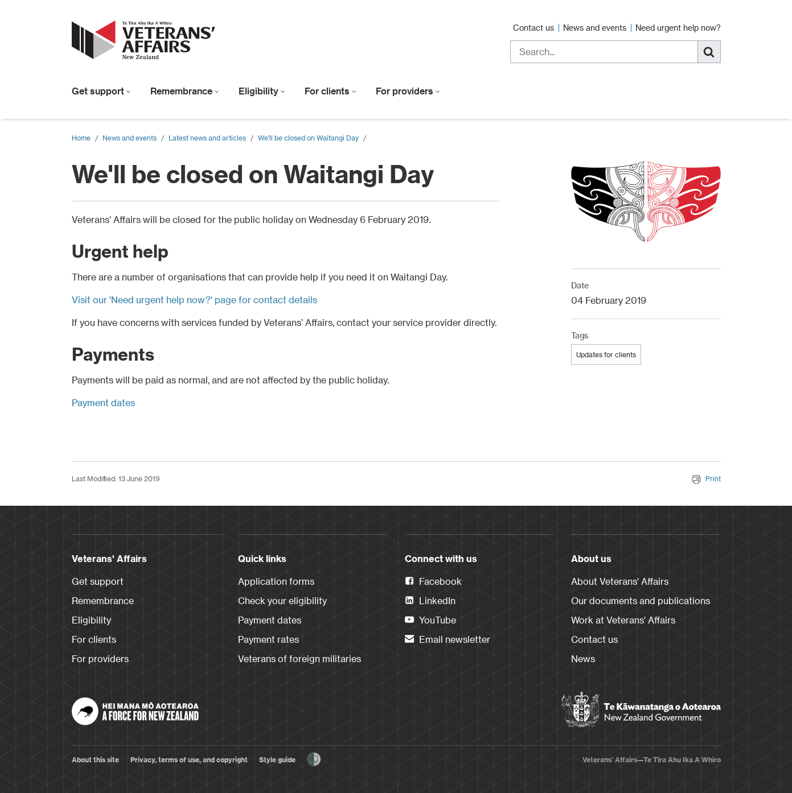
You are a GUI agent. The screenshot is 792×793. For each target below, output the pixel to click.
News (583, 658)
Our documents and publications (640, 600)
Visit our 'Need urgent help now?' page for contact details (194, 299)
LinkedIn (430, 601)
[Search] (709, 51)
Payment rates (268, 639)
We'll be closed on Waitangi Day (308, 138)
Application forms (276, 581)
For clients (330, 90)
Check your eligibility (282, 600)
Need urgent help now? (678, 27)
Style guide (277, 759)
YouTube (430, 620)
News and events (596, 27)
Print (706, 478)
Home (81, 138)
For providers (408, 90)
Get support (101, 90)
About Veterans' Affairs (619, 581)
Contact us (534, 27)
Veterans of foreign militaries (299, 658)
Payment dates (103, 402)
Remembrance (184, 90)
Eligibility (262, 90)
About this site (95, 759)
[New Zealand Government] (641, 710)
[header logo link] (146, 40)
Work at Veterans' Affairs (623, 619)
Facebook (433, 582)
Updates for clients (606, 354)
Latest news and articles (207, 138)
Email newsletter (447, 640)
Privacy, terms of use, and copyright (189, 759)
